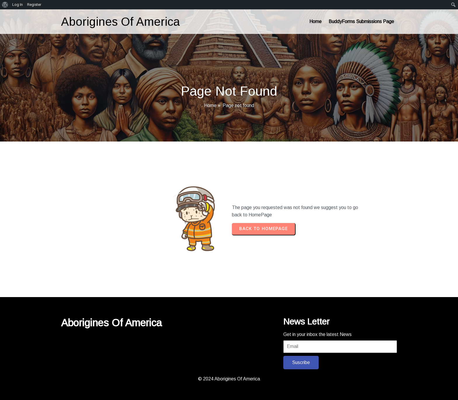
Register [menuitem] (34, 4)
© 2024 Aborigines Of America (229, 378)
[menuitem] (5, 4)
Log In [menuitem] (17, 4)
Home (210, 105)
